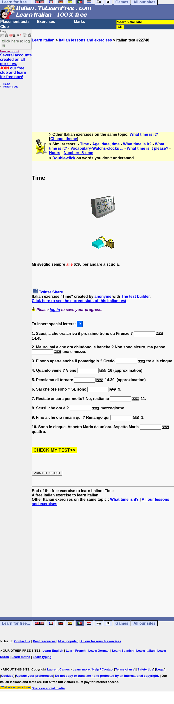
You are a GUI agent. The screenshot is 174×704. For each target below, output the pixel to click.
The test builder (135, 296)
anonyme (102, 296)
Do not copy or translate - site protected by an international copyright (106, 675)
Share (57, 292)
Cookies (7, 675)
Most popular (68, 641)
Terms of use (125, 669)
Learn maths (21, 657)
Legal (160, 669)
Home (6, 84)
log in (55, 310)
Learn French (75, 650)
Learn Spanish (123, 650)
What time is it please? (147, 148)
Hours (54, 153)
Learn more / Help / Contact (93, 669)
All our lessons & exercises (100, 641)
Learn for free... (16, 623)
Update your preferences (34, 675)
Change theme (63, 139)
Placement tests (15, 22)
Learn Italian (43, 40)
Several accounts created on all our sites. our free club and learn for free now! (16, 66)
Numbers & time (78, 153)
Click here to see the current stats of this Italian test (79, 301)
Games (122, 623)
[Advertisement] (103, 85)
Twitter (45, 292)
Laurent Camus (58, 669)
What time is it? (144, 134)
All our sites (144, 623)
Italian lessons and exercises (85, 40)
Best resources (44, 641)
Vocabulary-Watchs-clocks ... (97, 148)
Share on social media (48, 688)
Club (4, 27)
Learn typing (42, 657)
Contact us (22, 641)
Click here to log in (16, 43)
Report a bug (10, 86)
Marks (79, 22)
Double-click (63, 158)
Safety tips (145, 669)
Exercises (46, 22)
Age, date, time (106, 144)
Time (84, 144)
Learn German (99, 650)
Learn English (53, 650)
